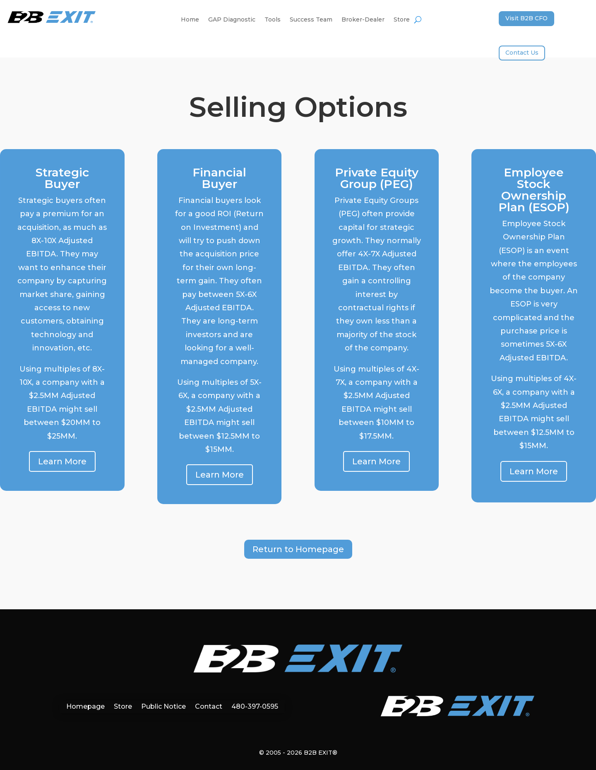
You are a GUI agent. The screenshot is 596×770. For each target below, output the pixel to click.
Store (402, 20)
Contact (208, 706)
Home (190, 20)
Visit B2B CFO (526, 18)
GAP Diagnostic (231, 20)
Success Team (311, 20)
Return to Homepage (298, 549)
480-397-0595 (254, 706)
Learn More (62, 461)
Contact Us (521, 52)
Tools (272, 20)
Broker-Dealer (363, 20)
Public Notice (163, 706)
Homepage (85, 706)
